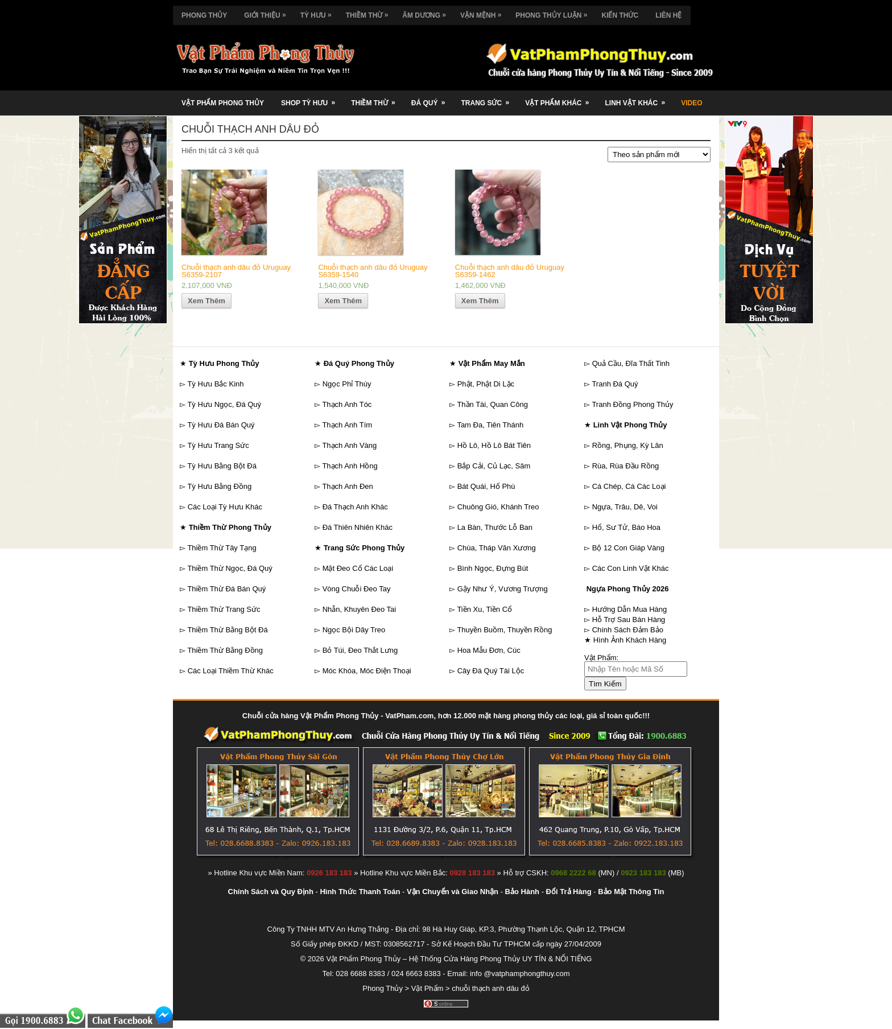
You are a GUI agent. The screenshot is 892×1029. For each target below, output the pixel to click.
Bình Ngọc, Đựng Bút (492, 568)
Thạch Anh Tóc (346, 404)
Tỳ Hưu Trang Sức (218, 445)
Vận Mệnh (483, 12)
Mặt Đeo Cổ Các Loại (358, 568)
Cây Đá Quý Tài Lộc (491, 670)
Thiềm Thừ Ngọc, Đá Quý (229, 568)
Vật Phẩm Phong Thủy (222, 103)
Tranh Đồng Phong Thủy (632, 404)
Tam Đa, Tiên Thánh (490, 425)
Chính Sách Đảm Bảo (627, 629)
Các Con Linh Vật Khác (630, 568)
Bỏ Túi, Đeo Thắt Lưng (360, 650)
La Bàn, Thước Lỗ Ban (494, 527)
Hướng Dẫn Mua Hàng (629, 609)
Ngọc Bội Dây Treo (354, 629)
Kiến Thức (619, 15)
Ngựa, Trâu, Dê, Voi (625, 507)
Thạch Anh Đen (347, 486)
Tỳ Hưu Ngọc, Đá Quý (224, 404)
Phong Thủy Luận (554, 12)
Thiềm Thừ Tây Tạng (221, 548)
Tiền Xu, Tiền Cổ (484, 609)
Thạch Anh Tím (347, 425)
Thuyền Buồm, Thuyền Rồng (504, 629)
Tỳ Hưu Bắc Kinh (215, 384)
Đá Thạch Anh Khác (355, 507)
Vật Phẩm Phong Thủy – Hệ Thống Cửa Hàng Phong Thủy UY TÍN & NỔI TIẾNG (459, 958)
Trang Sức (489, 98)
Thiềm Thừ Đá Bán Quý (226, 589)
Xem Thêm (206, 301)
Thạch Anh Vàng (349, 445)
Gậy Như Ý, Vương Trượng (502, 589)
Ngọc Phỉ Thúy (347, 384)
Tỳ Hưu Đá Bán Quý (220, 425)
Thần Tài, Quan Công (492, 404)
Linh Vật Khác (638, 98)
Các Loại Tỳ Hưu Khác (225, 507)
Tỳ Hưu (318, 12)
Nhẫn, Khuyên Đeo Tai (360, 609)
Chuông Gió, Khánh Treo (498, 507)
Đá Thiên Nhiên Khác (358, 527)
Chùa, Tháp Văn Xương (496, 548)
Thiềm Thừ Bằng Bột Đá (227, 629)
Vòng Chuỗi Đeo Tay (357, 589)
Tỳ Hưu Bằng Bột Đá (222, 466)
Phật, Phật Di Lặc (485, 384)
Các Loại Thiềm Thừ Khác (231, 670)
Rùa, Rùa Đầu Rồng (625, 466)
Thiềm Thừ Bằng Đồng (225, 650)
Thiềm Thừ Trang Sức (223, 609)
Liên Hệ (668, 15)
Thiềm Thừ (370, 12)
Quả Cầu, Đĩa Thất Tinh (631, 363)
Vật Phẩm (427, 988)
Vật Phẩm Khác (560, 98)
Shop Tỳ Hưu (311, 98)
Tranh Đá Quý (615, 384)
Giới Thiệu (267, 12)
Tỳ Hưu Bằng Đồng (219, 486)
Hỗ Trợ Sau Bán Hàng (629, 619)
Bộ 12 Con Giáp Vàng (628, 548)
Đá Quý (432, 98)
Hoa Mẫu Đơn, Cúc (489, 650)
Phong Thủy (204, 15)
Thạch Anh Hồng (349, 466)
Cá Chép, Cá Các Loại (629, 486)
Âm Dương (427, 12)
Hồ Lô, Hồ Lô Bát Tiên (494, 445)
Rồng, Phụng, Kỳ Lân (627, 445)
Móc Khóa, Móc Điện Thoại (367, 670)
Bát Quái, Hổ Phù (486, 486)
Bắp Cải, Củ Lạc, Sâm (494, 466)
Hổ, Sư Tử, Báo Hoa (626, 527)
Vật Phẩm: (601, 657)
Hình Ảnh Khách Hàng (630, 640)
